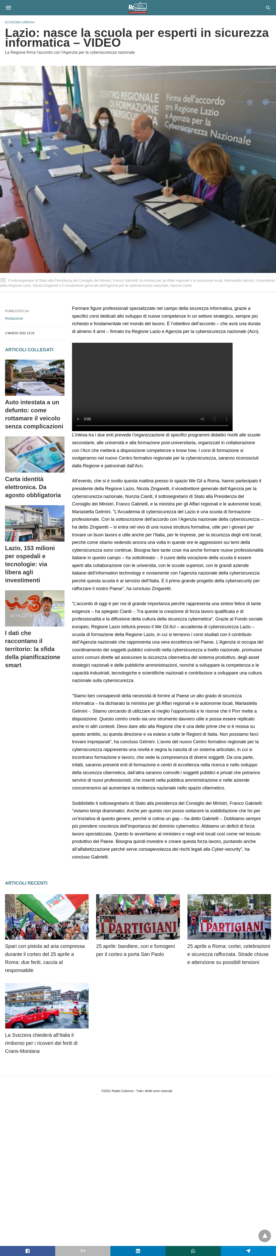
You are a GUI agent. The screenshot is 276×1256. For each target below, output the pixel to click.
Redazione (14, 318)
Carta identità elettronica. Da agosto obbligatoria (33, 487)
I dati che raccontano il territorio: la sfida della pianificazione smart (32, 649)
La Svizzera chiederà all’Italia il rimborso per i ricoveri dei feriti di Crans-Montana (41, 1043)
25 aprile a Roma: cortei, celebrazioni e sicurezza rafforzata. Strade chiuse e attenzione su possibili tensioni (228, 954)
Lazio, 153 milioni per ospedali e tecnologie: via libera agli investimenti (30, 564)
